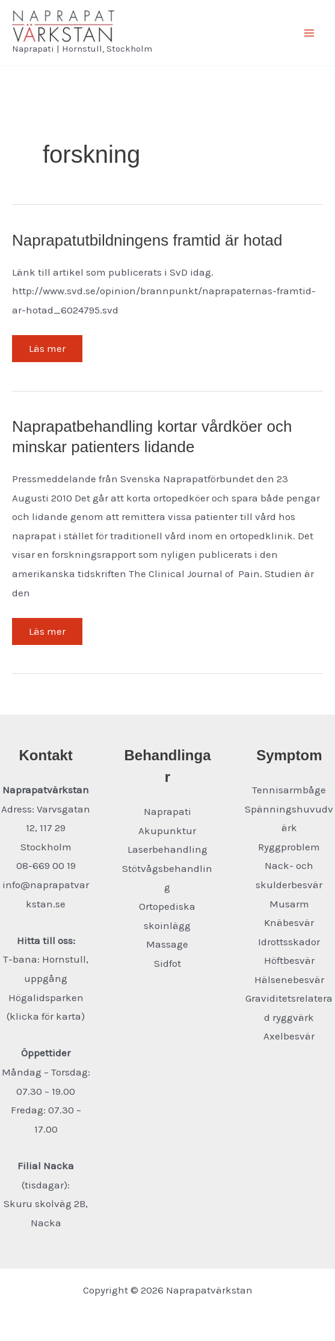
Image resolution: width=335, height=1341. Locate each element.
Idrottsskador (289, 942)
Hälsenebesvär (289, 979)
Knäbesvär (289, 922)
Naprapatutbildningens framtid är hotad (147, 240)
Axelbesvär (289, 1036)
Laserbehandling (167, 849)
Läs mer (47, 352)
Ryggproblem (289, 847)
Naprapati (167, 811)
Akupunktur (167, 831)
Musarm (289, 904)
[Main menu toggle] (310, 33)
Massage (167, 944)
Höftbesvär (289, 960)
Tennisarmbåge (289, 790)
